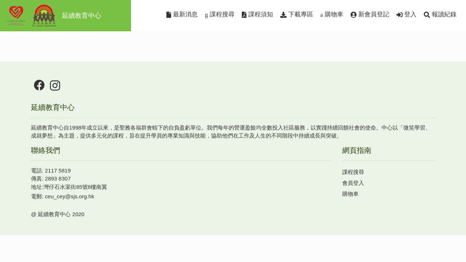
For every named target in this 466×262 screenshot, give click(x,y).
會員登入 (353, 183)
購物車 (331, 14)
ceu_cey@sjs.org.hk (69, 196)
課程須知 (257, 14)
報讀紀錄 (440, 14)
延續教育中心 (53, 16)
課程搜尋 (219, 14)
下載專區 (296, 14)
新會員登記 (370, 14)
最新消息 (182, 14)
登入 (406, 14)
